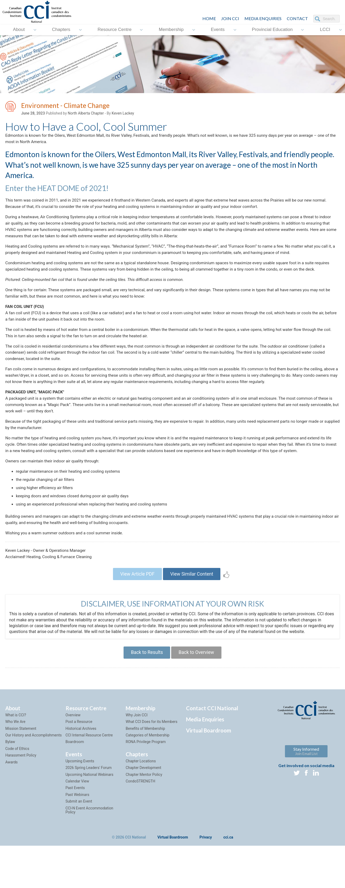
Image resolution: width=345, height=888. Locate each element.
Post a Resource (79, 751)
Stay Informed (306, 780)
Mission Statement (20, 758)
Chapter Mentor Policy (144, 804)
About (19, 29)
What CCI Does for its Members (152, 751)
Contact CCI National (212, 738)
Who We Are (15, 751)
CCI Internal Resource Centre (89, 765)
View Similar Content (193, 602)
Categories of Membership (147, 765)
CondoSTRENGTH (140, 811)
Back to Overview (197, 681)
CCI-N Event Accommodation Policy (90, 839)
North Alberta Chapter (86, 114)
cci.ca (228, 867)
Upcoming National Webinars (90, 804)
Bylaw (10, 771)
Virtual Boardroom (208, 760)
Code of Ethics (17, 778)
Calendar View (77, 811)
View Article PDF (136, 602)
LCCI (325, 29)
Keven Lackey (123, 114)
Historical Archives (81, 758)
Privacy (205, 867)
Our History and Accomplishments (33, 765)
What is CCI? (15, 745)
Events (218, 29)
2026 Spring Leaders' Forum (89, 797)
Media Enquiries (263, 18)
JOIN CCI (230, 18)
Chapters (61, 29)
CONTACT (297, 18)
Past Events (75, 817)
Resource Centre (115, 29)
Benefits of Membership (145, 758)
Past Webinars (77, 824)
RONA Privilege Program (146, 771)
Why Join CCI (137, 745)
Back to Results (145, 681)
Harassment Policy (20, 785)
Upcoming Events (80, 791)
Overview (73, 745)
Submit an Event (79, 831)
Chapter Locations (141, 791)
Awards (11, 791)
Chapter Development (143, 797)
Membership (171, 29)
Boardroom (75, 771)
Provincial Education (272, 29)
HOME (209, 18)
